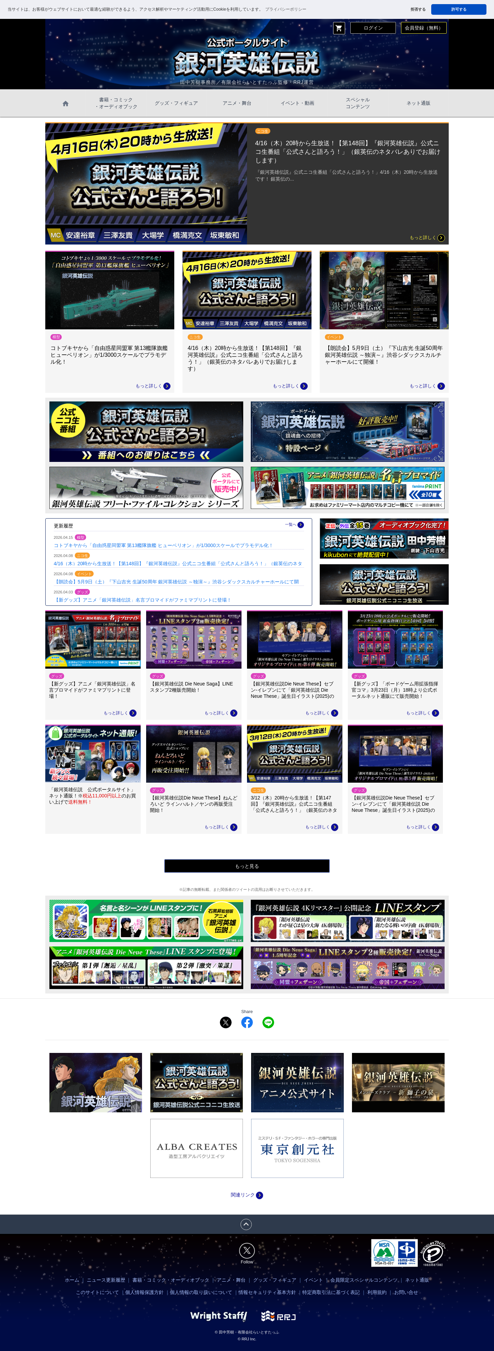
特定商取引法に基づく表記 (331, 1292)
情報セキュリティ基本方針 (267, 1292)
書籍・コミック (116, 103)
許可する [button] (459, 9)
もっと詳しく (427, 237)
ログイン (373, 28)
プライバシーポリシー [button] (285, 9)
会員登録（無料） (424, 28)
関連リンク (247, 1194)
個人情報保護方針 (144, 1292)
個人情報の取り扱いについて (201, 1292)
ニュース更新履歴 (106, 1280)
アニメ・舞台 (237, 103)
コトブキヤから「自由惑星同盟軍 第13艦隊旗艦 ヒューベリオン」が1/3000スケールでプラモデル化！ (163, 545)
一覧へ (294, 525)
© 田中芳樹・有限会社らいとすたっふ (247, 1332)
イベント (313, 1280)
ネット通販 (419, 103)
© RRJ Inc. (247, 1339)
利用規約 (377, 1292)
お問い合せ (406, 1292)
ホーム (72, 1280)
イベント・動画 (297, 103)
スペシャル (358, 103)
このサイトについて (97, 1292)
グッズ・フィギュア (176, 103)
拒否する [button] (418, 9)
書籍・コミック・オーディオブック (170, 1280)
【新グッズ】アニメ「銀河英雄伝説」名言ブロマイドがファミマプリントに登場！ (143, 600)
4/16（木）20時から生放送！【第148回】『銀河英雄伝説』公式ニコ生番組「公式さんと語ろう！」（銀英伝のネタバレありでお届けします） (347, 152)
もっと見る (247, 866)
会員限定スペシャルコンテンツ (364, 1280)
